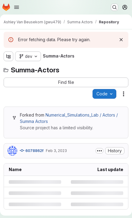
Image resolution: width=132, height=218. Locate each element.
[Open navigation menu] (16, 7)
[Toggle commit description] (99, 151)
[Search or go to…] (114, 7)
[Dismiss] (121, 39)
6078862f (31, 150)
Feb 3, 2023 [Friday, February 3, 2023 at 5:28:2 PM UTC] (56, 150)
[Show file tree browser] (8, 56)
